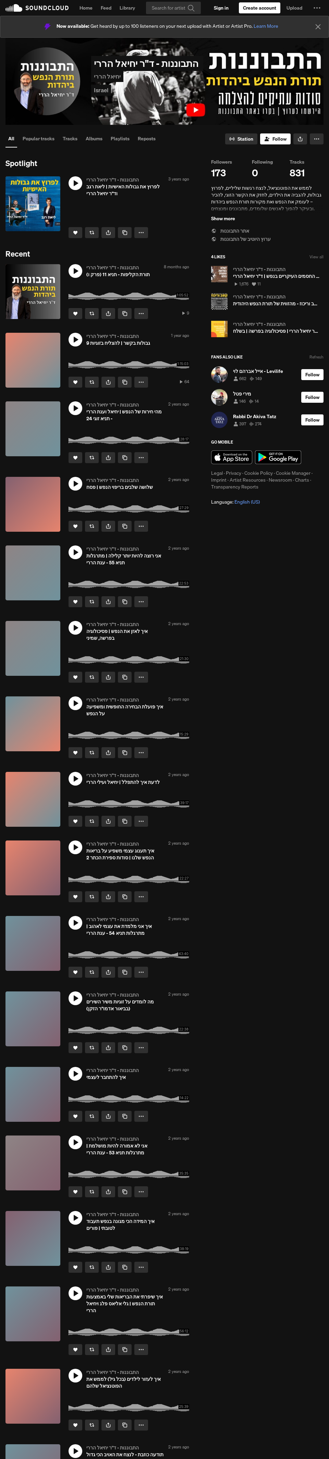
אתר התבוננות (230, 231)
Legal (217, 473)
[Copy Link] (125, 232)
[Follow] (275, 138)
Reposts (147, 138)
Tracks (70, 138)
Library (127, 8)
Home (86, 8)
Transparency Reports (234, 487)
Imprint (219, 480)
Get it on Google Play (278, 457)
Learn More (266, 26)
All (11, 138)
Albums (94, 138)
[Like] (75, 232)
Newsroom (280, 480)
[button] (317, 8)
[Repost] (92, 232)
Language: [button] (235, 502)
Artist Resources (248, 480)
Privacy (233, 473)
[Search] (173, 8)
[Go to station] (241, 138)
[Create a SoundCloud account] (259, 7)
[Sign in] (221, 7)
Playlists (120, 138)
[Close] (318, 27)
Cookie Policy (258, 473)
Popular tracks (38, 138)
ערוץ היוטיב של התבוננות (241, 239)
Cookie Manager (293, 473)
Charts (302, 480)
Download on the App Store (231, 457)
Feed (106, 8)
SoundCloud (37, 8)
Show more (223, 218)
